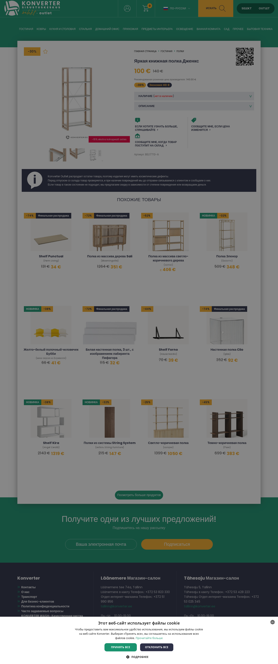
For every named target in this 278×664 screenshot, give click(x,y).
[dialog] (139, 332)
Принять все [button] (120, 647)
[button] (138, 657)
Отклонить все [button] (156, 647)
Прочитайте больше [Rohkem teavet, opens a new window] (149, 638)
